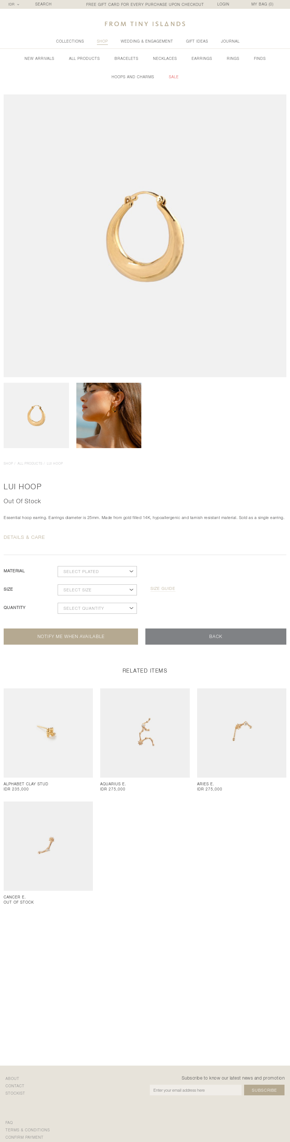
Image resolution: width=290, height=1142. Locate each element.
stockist (15, 1093)
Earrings (202, 58)
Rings (233, 58)
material (14, 571)
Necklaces (165, 58)
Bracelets (126, 58)
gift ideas (197, 41)
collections (70, 41)
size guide (163, 588)
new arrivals (39, 58)
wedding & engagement (147, 41)
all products (84, 58)
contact (15, 1086)
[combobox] (15, 4)
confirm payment (25, 1137)
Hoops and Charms (133, 77)
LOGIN (223, 4)
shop (102, 41)
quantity (15, 607)
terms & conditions (28, 1130)
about (12, 1078)
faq (9, 1122)
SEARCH (43, 4)
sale (174, 77)
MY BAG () (262, 4)
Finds (260, 58)
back (215, 636)
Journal (230, 41)
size (8, 589)
